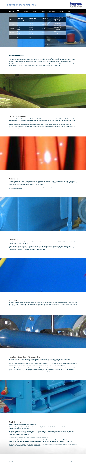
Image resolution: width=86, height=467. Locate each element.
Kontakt (43, 11)
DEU (10, 11)
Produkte (34, 11)
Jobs (69, 11)
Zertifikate (61, 11)
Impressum (75, 461)
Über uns (25, 11)
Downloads (52, 11)
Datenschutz (70, 461)
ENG (13, 11)
